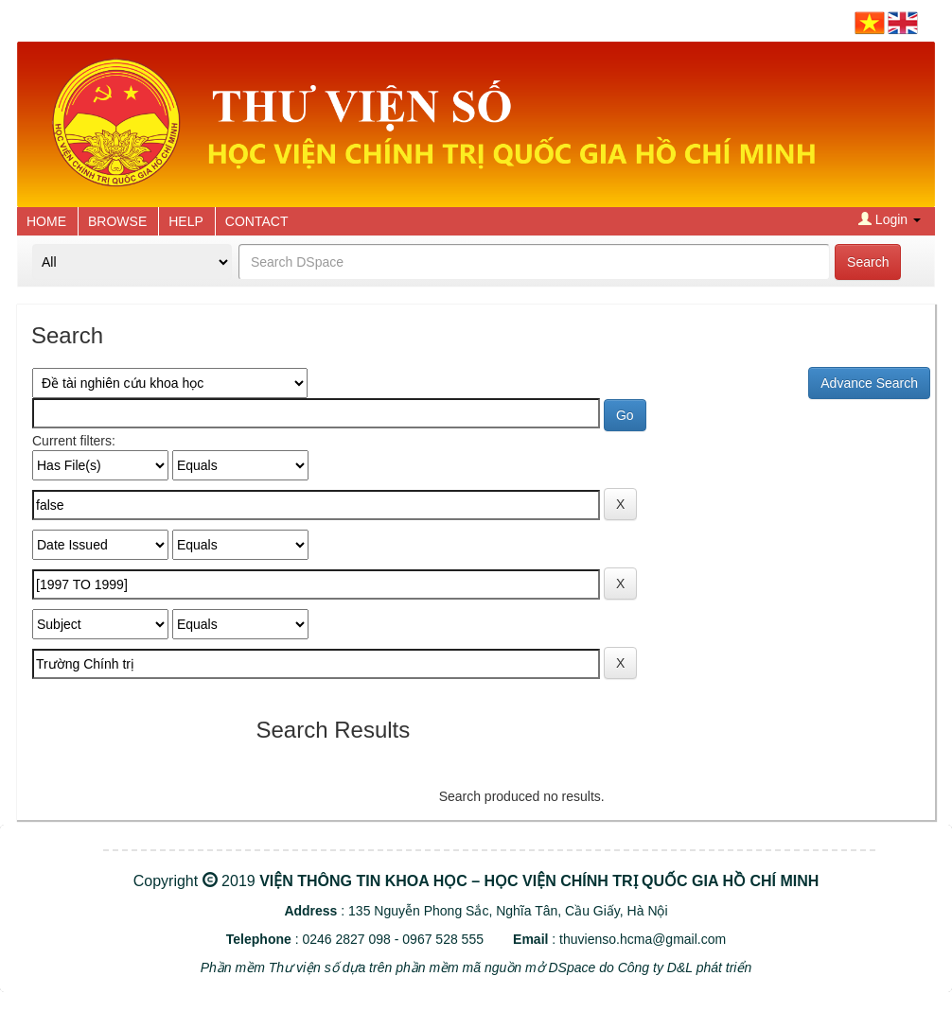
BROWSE (117, 221)
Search (868, 262)
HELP (185, 221)
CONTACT (257, 221)
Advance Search (869, 383)
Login (889, 219)
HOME (46, 221)
